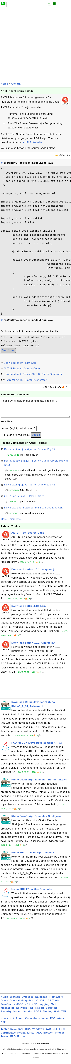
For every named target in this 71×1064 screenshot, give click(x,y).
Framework (56, 1000)
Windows (38, 1032)
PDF (31, 1011)
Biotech (15, 1000)
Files (62, 1032)
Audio (4, 1000)
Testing (48, 1014)
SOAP (37, 1014)
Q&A (39, 1035)
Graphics (27, 1003)
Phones (60, 1035)
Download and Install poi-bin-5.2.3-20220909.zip (33, 510)
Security (6, 1014)
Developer (16, 1032)
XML (64, 1014)
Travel (5, 1039)
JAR (48, 1032)
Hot (12, 1021)
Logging (44, 1007)
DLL (55, 1032)
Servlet (27, 1014)
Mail (53, 1007)
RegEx (21, 1035)
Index (45, 1021)
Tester (5, 1032)
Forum (21, 1039)
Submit (36, 438)
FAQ (13, 1039)
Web (57, 1014)
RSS (53, 1021)
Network (21, 1011)
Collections (32, 1021)
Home (4, 83)
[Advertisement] (35, 44)
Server (17, 1014)
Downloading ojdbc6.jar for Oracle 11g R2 (29, 452)
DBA (28, 1032)
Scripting (51, 1011)
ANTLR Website (32, 142)
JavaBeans (8, 1007)
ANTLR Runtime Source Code (22, 368)
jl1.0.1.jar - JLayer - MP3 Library (24, 499)
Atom (60, 1021)
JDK (27, 1007)
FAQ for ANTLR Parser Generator (26, 380)
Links (30, 1035)
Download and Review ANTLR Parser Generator (33, 374)
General (16, 83)
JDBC (20, 1007)
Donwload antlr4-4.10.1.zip (20, 363)
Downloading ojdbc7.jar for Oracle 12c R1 (29, 487)
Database (41, 1000)
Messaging (8, 1011)
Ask (3, 1025)
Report (39, 1011)
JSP (34, 1007)
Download (8, 350)
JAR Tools (52, 1003)
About (20, 1021)
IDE (42, 1003)
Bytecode (28, 1000)
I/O (36, 1003)
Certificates (8, 1035)
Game (4, 1003)
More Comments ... (12, 522)
